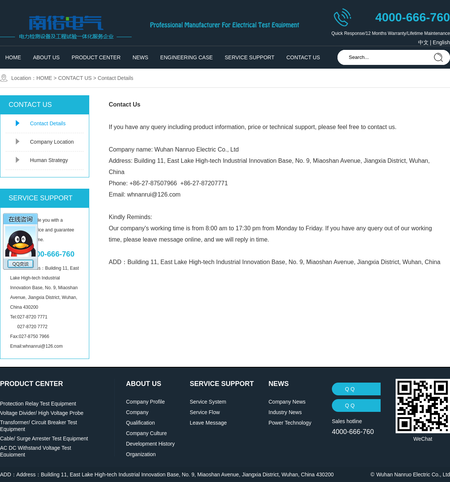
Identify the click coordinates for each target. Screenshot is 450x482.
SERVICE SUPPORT (249, 57)
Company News (287, 402)
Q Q (350, 389)
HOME (13, 57)
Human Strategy (49, 160)
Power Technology (289, 423)
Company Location (52, 142)
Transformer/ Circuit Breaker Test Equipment (38, 425)
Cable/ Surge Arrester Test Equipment (44, 438)
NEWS (140, 57)
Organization (141, 454)
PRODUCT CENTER (96, 57)
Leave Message (208, 423)
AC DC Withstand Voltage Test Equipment (35, 451)
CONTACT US (303, 57)
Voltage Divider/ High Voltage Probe (42, 413)
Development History (150, 444)
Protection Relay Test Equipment (38, 404)
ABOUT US (46, 57)
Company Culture (146, 433)
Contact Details (116, 78)
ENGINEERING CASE (186, 57)
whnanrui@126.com (154, 194)
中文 (423, 42)
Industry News (285, 412)
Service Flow (205, 412)
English (441, 42)
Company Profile (145, 402)
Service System (208, 402)
